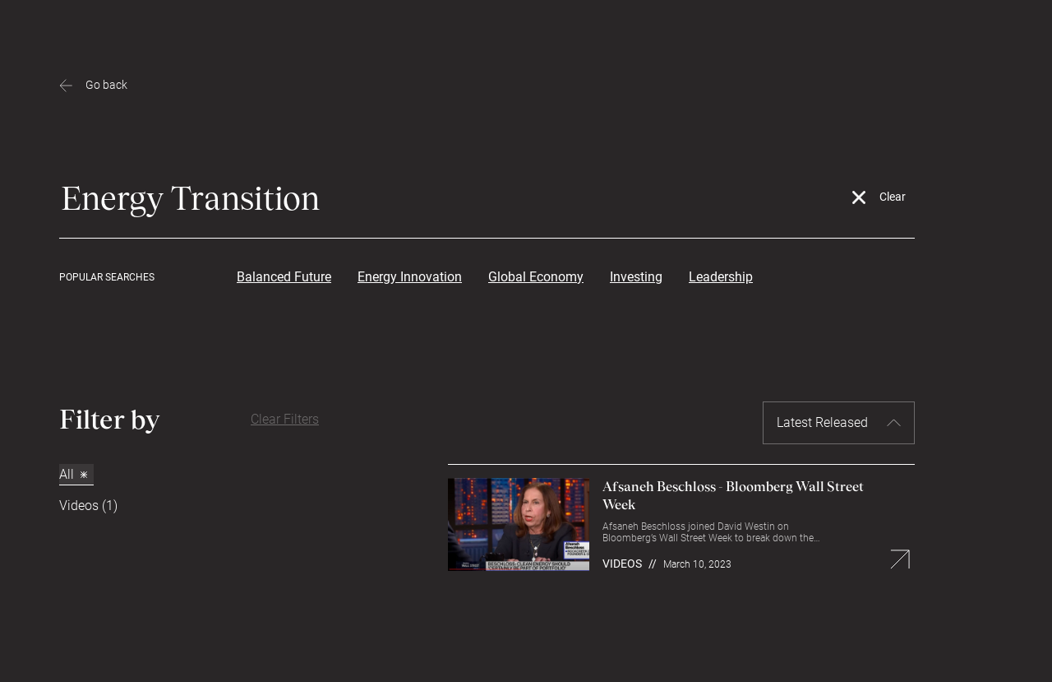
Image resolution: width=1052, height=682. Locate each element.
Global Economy (536, 277)
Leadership (721, 277)
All (73, 474)
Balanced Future (284, 277)
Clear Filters (285, 419)
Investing (636, 277)
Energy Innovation (410, 277)
